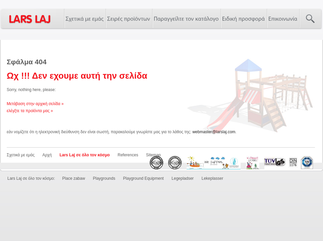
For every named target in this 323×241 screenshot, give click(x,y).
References (128, 155)
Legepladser (183, 178)
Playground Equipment (143, 178)
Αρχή (47, 155)
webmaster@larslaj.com (213, 132)
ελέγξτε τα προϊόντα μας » (30, 110)
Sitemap (153, 155)
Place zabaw (73, 178)
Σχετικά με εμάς (21, 155)
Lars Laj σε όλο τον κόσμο (85, 155)
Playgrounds (104, 178)
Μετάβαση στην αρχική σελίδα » (35, 103)
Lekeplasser (212, 178)
